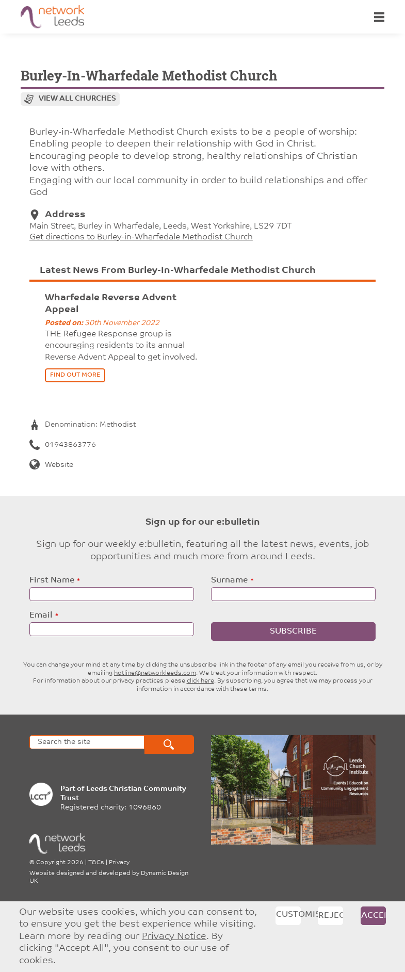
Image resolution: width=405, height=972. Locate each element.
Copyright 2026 (60, 863)
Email (41, 615)
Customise (288, 915)
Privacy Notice (174, 937)
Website (51, 465)
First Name (51, 580)
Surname (229, 580)
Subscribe (293, 631)
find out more (75, 375)
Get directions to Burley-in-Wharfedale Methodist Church (141, 237)
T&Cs (96, 863)
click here (200, 681)
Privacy (119, 863)
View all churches (77, 99)
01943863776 (62, 445)
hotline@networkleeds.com (155, 673)
